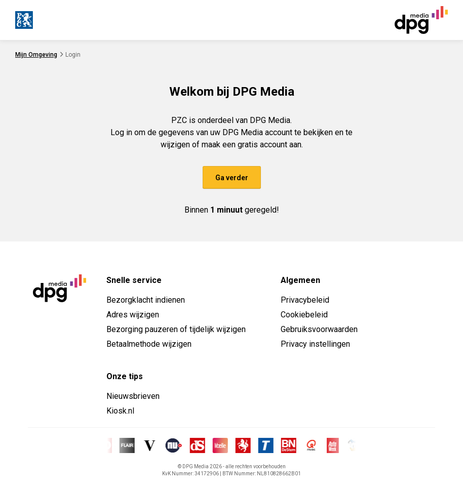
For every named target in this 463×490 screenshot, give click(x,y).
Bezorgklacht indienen (145, 300)
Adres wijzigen (132, 314)
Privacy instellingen (315, 344)
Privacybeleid (305, 300)
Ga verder (231, 178)
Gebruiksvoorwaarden (319, 329)
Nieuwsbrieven (133, 396)
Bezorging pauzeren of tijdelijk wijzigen (176, 329)
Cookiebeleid (304, 314)
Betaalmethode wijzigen (148, 344)
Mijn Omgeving (36, 54)
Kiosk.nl (120, 411)
